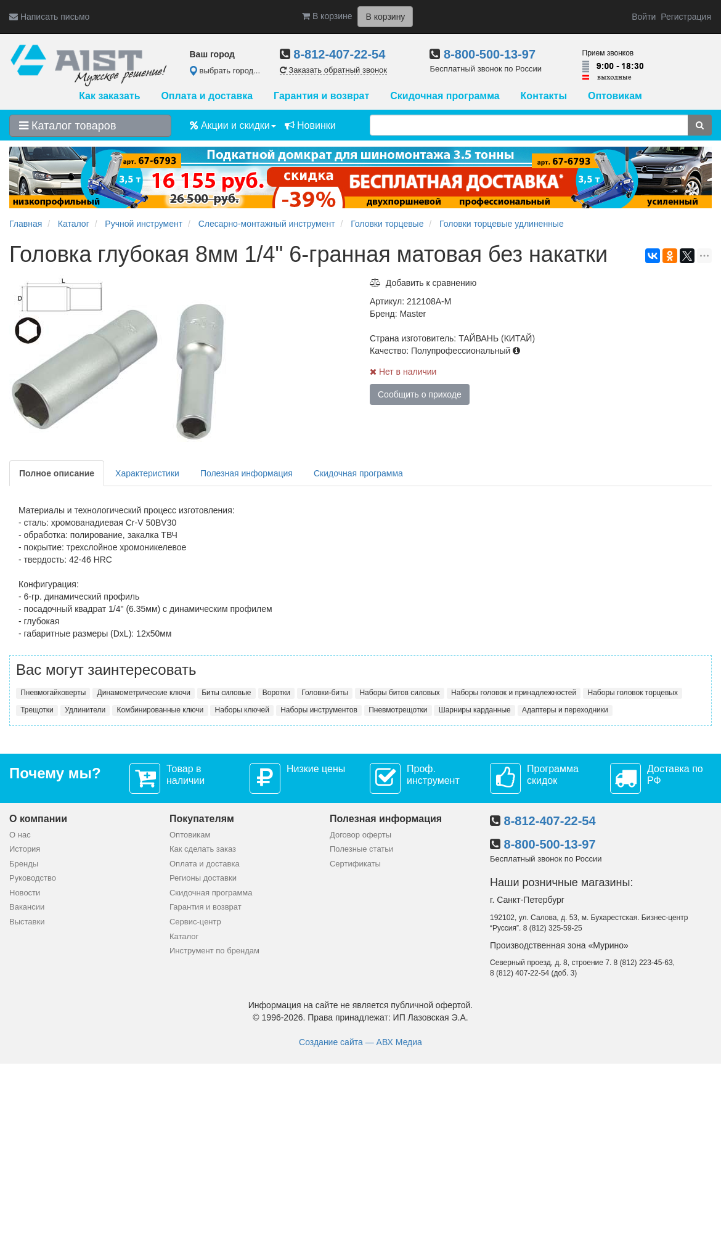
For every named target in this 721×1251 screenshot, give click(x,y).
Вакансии (26, 906)
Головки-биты (324, 692)
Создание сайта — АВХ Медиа (360, 1042)
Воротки (276, 692)
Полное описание (56, 473)
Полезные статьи (361, 849)
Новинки (310, 125)
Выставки (26, 921)
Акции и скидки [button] (233, 125)
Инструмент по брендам (214, 950)
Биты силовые (226, 692)
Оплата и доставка (207, 96)
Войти (644, 17)
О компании (38, 818)
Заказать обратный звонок (333, 70)
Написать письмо (49, 17)
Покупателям (201, 818)
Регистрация (686, 17)
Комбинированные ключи (159, 710)
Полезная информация (246, 473)
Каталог (183, 936)
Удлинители (85, 710)
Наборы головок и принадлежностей (513, 692)
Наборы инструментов (318, 710)
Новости (24, 892)
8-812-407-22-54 (339, 54)
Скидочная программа (444, 96)
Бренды (23, 863)
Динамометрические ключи (143, 692)
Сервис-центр (195, 921)
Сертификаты (355, 863)
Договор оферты (360, 834)
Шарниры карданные (475, 710)
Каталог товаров (67, 126)
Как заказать (109, 96)
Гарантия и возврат (321, 96)
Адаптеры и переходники (565, 710)
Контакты (544, 96)
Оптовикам (615, 96)
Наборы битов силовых (399, 692)
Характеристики (147, 473)
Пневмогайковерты (53, 692)
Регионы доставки (203, 877)
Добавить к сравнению (423, 283)
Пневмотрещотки (398, 710)
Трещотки (37, 710)
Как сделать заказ (202, 849)
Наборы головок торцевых (633, 692)
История (24, 849)
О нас (20, 834)
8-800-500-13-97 (490, 54)
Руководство (32, 877)
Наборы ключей (242, 710)
